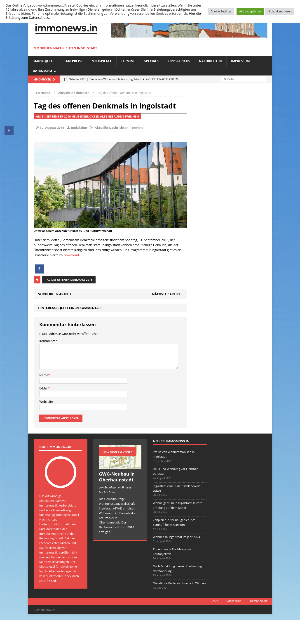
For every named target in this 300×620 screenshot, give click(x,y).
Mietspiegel (102, 61)
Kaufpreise (73, 61)
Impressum (240, 61)
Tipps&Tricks (179, 61)
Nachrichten (210, 61)
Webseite (46, 401)
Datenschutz (44, 70)
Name (43, 375)
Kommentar (48, 341)
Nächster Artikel (167, 294)
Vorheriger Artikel (55, 294)
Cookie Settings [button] (221, 11)
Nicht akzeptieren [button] (280, 11)
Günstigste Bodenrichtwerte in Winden (179, 583)
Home (214, 601)
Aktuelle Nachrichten (111, 127)
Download (71, 255)
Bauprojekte (43, 61)
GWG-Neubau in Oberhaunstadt (117, 477)
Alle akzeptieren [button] (250, 11)
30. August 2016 (52, 127)
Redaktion (79, 127)
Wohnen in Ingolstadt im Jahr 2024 (176, 537)
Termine (128, 61)
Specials (151, 61)
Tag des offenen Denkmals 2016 (68, 280)
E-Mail (43, 388)
